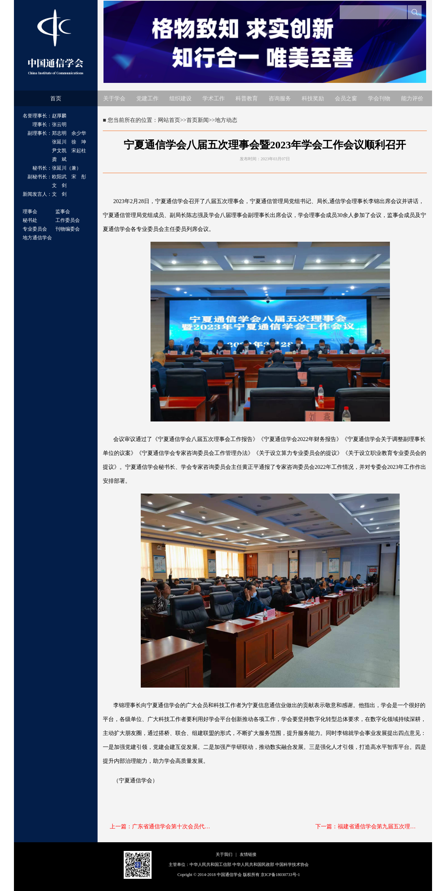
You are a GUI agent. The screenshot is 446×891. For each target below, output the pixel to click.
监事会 (62, 211)
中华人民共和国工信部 (210, 864)
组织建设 (180, 98)
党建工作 (147, 98)
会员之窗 (346, 98)
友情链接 (248, 854)
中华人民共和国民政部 (253, 864)
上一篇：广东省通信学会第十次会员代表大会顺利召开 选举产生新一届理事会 (162, 826)
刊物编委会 (67, 229)
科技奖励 (313, 98)
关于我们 (224, 854)
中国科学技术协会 (292, 864)
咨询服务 (280, 98)
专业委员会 (35, 229)
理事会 (30, 211)
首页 (55, 98)
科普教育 (247, 98)
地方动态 (226, 120)
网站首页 (169, 120)
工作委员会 (67, 220)
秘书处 (30, 220)
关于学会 (114, 98)
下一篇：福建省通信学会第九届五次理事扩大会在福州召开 (367, 826)
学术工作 (213, 98)
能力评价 (412, 98)
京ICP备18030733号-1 (280, 874)
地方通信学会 (37, 237)
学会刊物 (379, 98)
